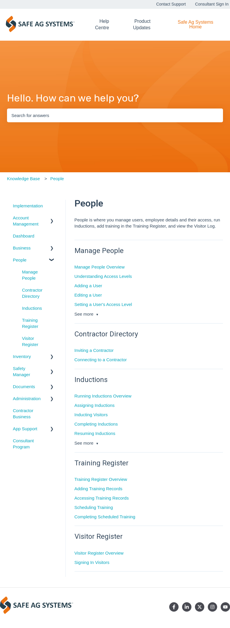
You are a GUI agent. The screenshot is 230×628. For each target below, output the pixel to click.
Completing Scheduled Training (105, 516)
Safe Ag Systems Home (195, 24)
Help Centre (102, 24)
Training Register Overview (101, 479)
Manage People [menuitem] (30, 275)
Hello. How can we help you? (73, 98)
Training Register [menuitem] (30, 323)
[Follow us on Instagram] (212, 607)
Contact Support (171, 4)
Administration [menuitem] (27, 398)
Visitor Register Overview (99, 552)
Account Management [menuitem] (26, 220)
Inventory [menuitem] (22, 356)
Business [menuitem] (22, 247)
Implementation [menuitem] (28, 205)
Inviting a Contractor (94, 350)
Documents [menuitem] (24, 386)
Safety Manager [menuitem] (21, 371)
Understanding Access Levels (103, 276)
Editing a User (88, 295)
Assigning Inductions (95, 405)
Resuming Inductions (95, 433)
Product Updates (142, 24)
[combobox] (115, 115)
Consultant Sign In (212, 4)
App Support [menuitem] (25, 428)
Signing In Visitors (92, 562)
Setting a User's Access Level (103, 304)
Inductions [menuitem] (32, 308)
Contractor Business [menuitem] (23, 413)
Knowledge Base (23, 178)
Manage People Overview (100, 266)
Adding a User (88, 285)
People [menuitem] (20, 259)
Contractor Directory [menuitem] (32, 293)
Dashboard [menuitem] (23, 235)
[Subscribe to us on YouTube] (225, 607)
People (57, 178)
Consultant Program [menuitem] (23, 443)
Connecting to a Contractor (101, 359)
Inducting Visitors (91, 414)
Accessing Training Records (102, 497)
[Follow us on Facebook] (174, 607)
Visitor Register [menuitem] (30, 341)
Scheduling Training (94, 507)
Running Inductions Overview (103, 395)
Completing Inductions (96, 423)
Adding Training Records (98, 488)
